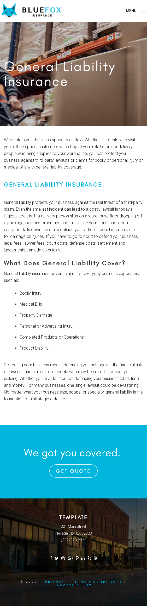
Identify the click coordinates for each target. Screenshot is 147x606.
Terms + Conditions (97, 581)
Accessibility (74, 585)
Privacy (55, 581)
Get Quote (73, 471)
